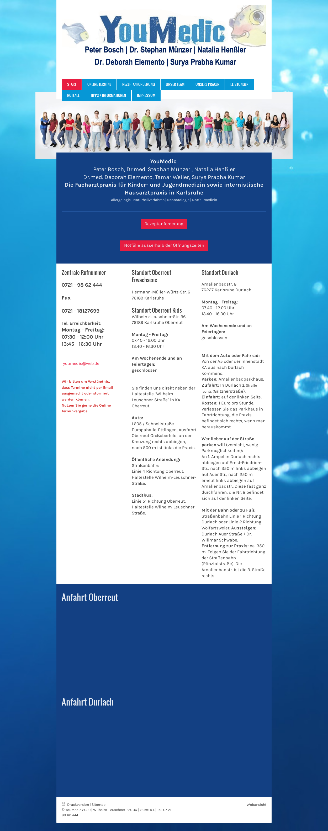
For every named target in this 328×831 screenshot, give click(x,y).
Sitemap (98, 804)
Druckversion (76, 804)
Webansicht (256, 804)
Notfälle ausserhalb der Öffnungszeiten (164, 245)
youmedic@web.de (81, 363)
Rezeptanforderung (164, 223)
